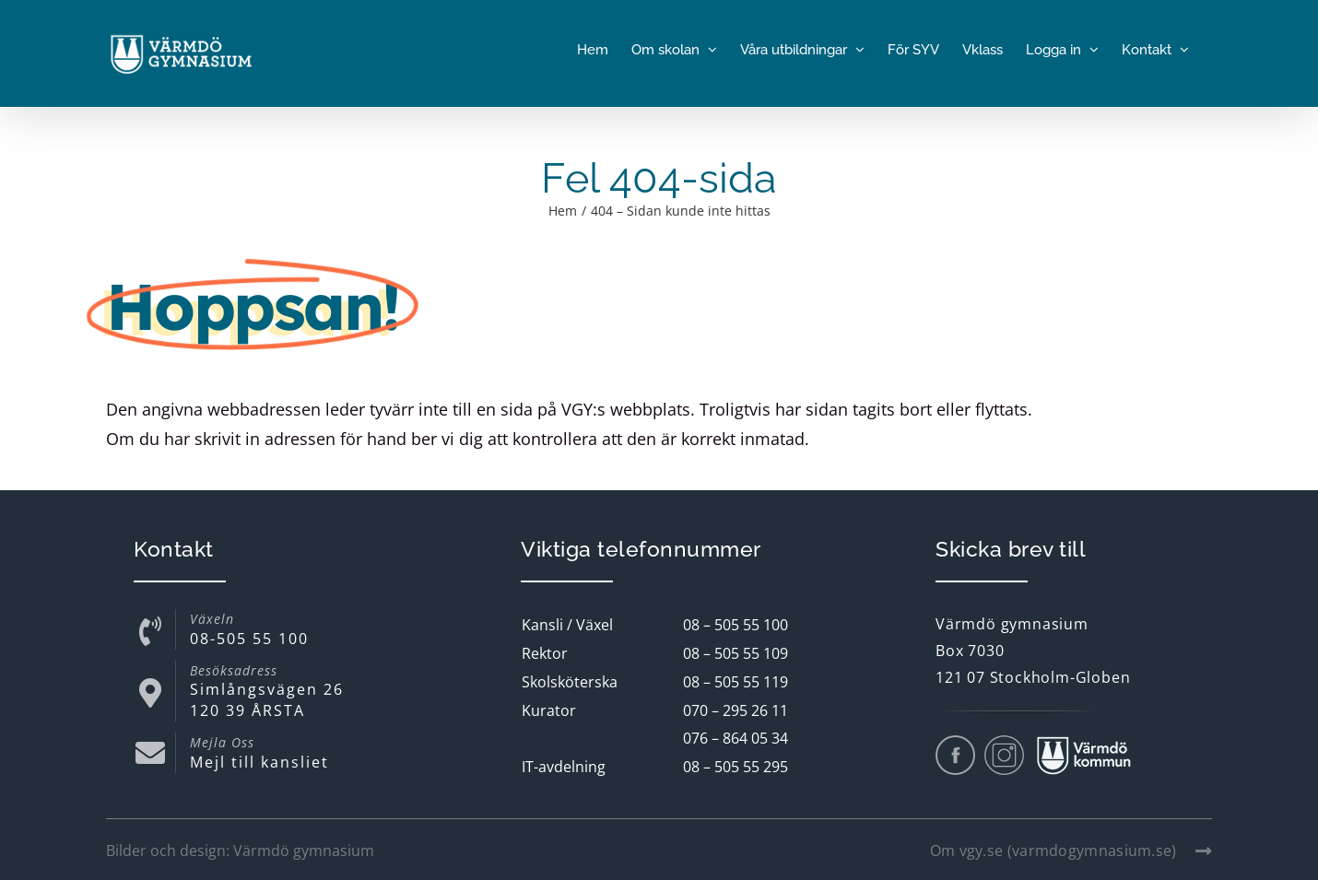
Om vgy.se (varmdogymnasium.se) (1071, 850)
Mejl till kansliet (259, 762)
